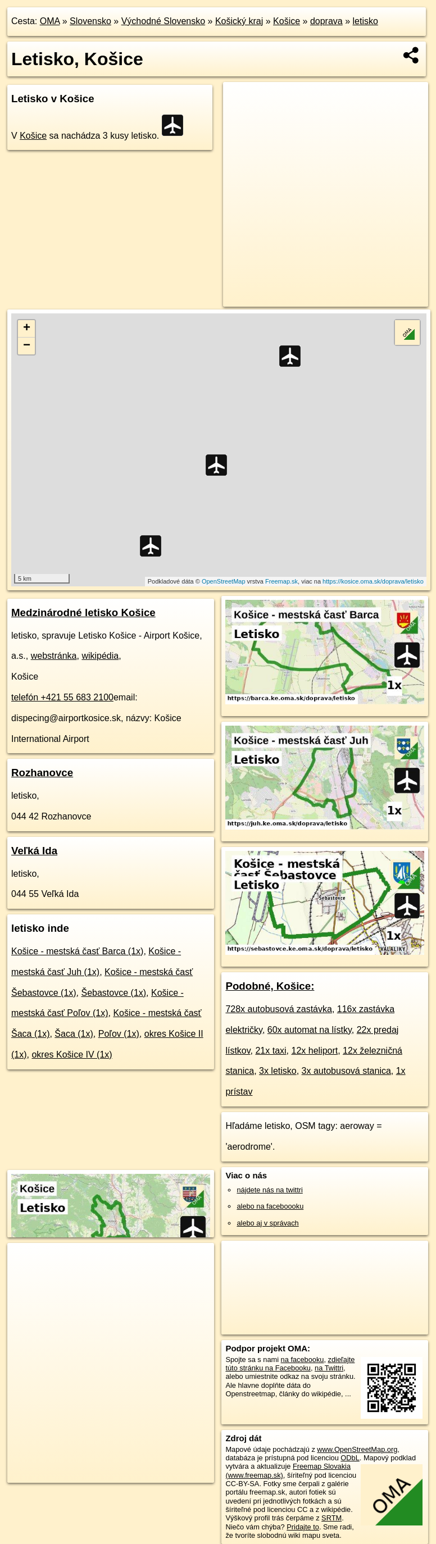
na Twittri (329, 1368)
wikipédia (100, 656)
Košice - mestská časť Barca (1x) (77, 951)
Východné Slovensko (163, 21)
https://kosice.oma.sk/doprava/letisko (373, 581)
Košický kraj (239, 21)
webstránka (54, 656)
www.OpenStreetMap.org (357, 1449)
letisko (365, 21)
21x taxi (270, 1050)
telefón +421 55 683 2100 (62, 697)
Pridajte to (303, 1527)
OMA (50, 21)
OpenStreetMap (224, 581)
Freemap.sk (281, 581)
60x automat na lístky (309, 1030)
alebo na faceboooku (270, 1206)
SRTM (331, 1518)
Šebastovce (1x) (114, 993)
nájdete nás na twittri (269, 1190)
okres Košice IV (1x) (71, 1054)
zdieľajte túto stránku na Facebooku (290, 1363)
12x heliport (315, 1050)
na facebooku (302, 1359)
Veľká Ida (34, 851)
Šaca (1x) (73, 1034)
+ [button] (26, 328)
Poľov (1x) (118, 1034)
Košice (286, 21)
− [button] (26, 346)
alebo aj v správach (267, 1223)
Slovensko (90, 21)
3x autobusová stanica (346, 1071)
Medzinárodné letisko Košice (83, 612)
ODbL (349, 1458)
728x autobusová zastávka (278, 1009)
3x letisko (278, 1071)
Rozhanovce (42, 772)
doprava (326, 21)
